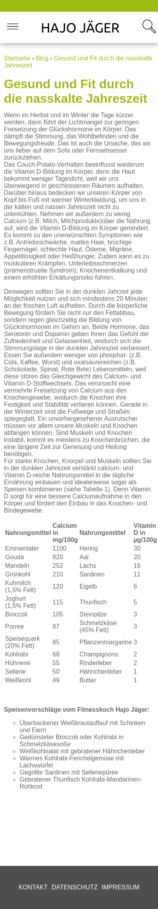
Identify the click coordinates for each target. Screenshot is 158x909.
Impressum (121, 887)
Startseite (17, 58)
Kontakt (32, 887)
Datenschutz (75, 887)
